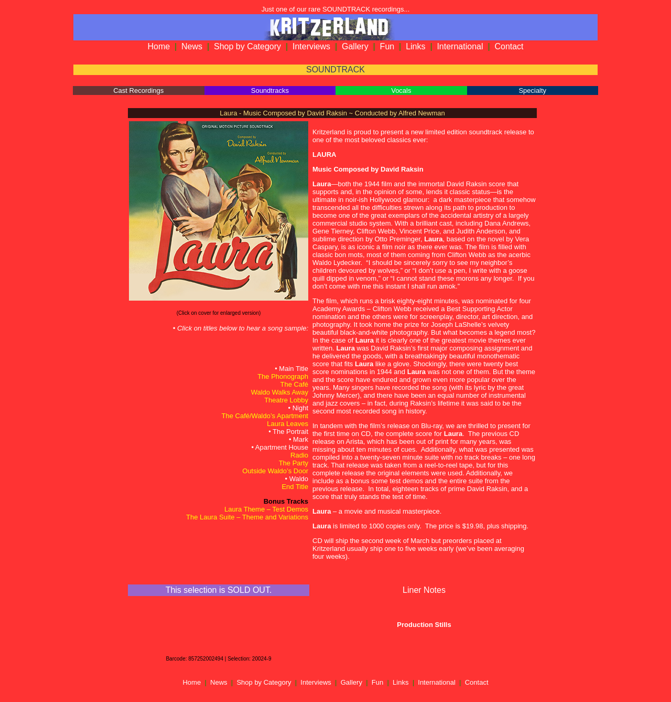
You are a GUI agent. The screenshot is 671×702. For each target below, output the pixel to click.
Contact (508, 46)
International (460, 46)
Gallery (355, 46)
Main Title (293, 369)
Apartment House (281, 447)
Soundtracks (270, 90)
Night (300, 408)
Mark (300, 439)
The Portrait (290, 431)
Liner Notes (424, 590)
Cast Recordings (138, 90)
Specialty (532, 90)
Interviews (311, 46)
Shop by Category (247, 46)
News (191, 46)
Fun (387, 46)
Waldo (298, 479)
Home (158, 46)
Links (415, 46)
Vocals (401, 90)
